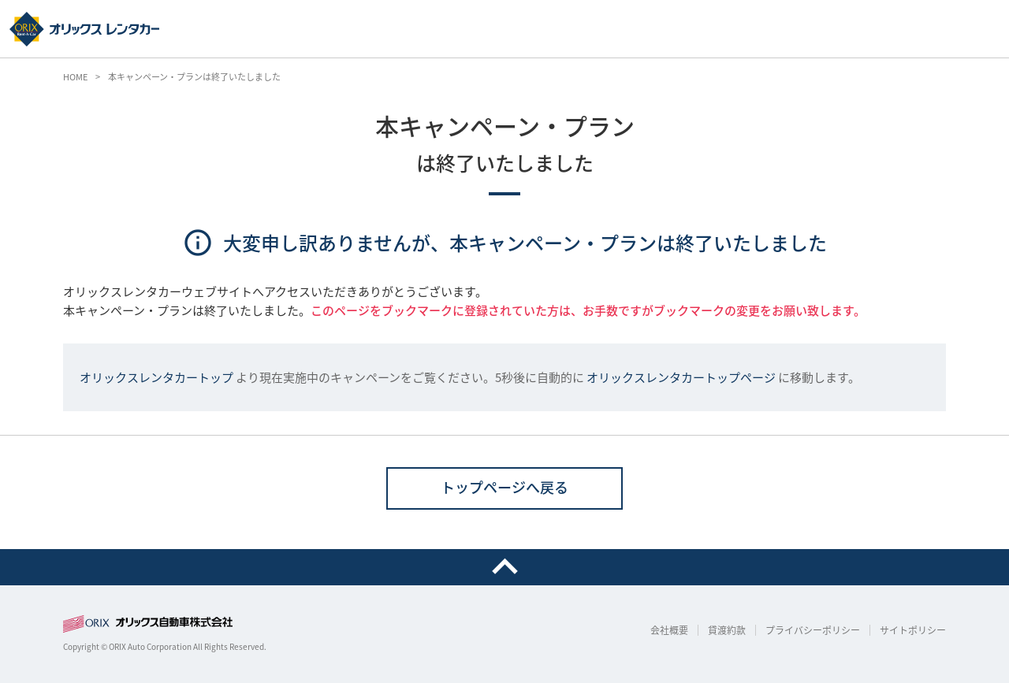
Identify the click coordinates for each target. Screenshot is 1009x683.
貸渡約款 (727, 630)
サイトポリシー (913, 630)
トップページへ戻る (504, 487)
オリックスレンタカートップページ (681, 377)
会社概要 (669, 630)
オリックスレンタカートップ (156, 377)
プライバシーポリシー (812, 630)
